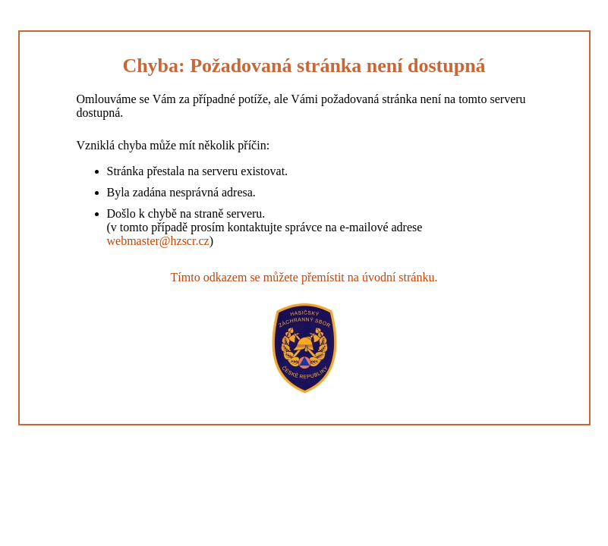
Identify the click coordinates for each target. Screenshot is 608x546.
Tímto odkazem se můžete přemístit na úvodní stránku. (304, 277)
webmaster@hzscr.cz (158, 240)
